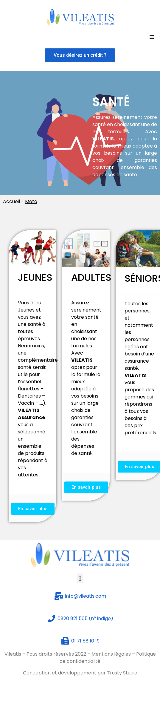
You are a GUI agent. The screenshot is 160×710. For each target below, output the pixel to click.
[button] (80, 55)
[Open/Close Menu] (151, 37)
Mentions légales (111, 654)
